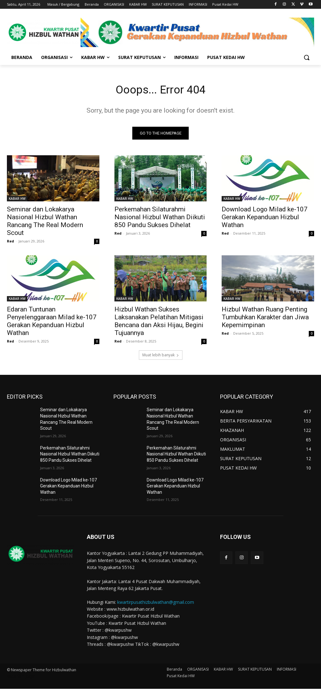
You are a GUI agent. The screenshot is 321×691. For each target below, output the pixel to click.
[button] (306, 57)
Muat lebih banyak (160, 357)
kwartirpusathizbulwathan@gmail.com (155, 604)
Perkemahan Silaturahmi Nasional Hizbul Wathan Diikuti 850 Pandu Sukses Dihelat (159, 219)
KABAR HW (17, 201)
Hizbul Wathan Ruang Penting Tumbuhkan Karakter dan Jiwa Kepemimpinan (265, 319)
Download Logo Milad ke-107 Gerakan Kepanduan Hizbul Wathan (265, 219)
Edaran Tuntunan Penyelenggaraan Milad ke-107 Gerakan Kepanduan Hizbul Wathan (52, 323)
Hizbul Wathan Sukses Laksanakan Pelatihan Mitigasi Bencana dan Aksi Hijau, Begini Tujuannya (158, 323)
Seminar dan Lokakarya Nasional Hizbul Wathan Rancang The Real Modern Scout (45, 223)
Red (10, 243)
